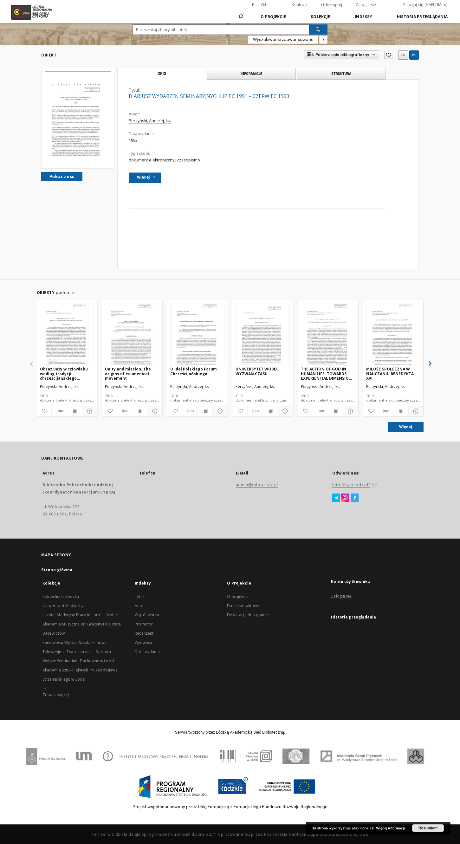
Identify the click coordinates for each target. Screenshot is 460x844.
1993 (133, 140)
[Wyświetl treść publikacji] (74, 411)
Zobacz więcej (55, 694)
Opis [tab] (162, 73)
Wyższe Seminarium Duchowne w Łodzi (78, 661)
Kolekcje (320, 16)
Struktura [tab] (341, 73)
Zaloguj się (366, 4)
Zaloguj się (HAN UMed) (425, 4)
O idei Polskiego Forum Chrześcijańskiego (193, 371)
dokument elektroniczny (151, 160)
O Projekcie (273, 16)
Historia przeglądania (422, 16)
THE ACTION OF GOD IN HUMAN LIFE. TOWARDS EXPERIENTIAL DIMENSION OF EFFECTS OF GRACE (326, 373)
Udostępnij (331, 5)
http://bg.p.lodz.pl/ (351, 484)
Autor (140, 605)
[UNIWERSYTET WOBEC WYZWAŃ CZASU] (262, 335)
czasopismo (188, 160)
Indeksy (363, 16)
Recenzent (144, 633)
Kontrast (300, 4)
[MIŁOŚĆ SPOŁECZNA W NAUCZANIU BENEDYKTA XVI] (393, 335)
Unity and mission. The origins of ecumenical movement (128, 373)
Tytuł (139, 596)
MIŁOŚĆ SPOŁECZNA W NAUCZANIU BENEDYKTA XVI (390, 373)
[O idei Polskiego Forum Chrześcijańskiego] (197, 335)
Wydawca (143, 642)
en (263, 5)
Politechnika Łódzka (60, 596)
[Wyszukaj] (318, 29)
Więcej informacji (390, 828)
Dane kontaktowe (243, 605)
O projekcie (238, 596)
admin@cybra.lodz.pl (257, 484)
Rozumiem (428, 828)
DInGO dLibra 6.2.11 (197, 834)
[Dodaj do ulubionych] (44, 411)
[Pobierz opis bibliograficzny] (59, 411)
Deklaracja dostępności (248, 615)
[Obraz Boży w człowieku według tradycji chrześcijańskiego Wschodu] (67, 335)
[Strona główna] (241, 13)
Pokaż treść (61, 176)
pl (414, 55)
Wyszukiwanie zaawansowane (283, 39)
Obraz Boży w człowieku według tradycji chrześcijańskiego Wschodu (64, 373)
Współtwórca (147, 615)
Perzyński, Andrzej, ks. (150, 120)
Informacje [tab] (251, 73)
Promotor (144, 624)
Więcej (405, 426)
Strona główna (57, 569)
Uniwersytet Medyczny (62, 605)
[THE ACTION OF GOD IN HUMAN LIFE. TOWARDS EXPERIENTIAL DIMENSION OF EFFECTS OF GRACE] (328, 335)
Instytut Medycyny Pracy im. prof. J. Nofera (81, 615)
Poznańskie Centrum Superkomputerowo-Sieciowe (316, 834)
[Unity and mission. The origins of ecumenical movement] (132, 335)
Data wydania (147, 651)
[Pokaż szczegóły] (88, 411)
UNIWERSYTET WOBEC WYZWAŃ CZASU (257, 371)
